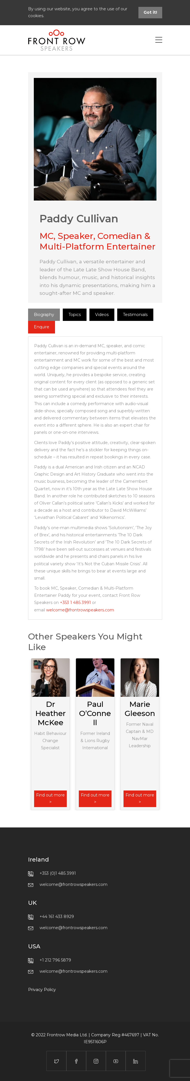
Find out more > (50, 798)
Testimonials (135, 314)
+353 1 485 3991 (75, 602)
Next (159, 734)
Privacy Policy (42, 989)
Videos (102, 314)
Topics (74, 314)
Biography (44, 314)
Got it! (150, 12)
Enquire (41, 326)
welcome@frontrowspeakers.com (80, 610)
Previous (31, 734)
